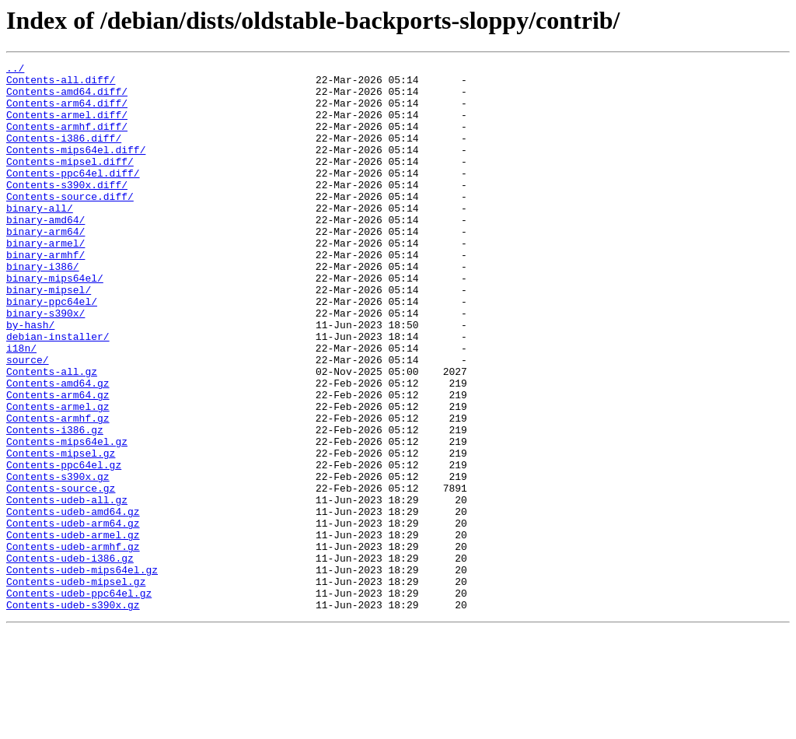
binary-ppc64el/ (51, 350)
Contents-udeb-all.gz (66, 588)
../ (15, 70)
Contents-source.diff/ (70, 224)
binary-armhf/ (45, 294)
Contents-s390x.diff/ (66, 210)
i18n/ (21, 406)
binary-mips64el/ (54, 322)
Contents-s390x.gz (58, 560)
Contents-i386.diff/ (63, 154)
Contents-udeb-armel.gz (73, 630)
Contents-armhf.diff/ (66, 140)
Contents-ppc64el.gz (63, 546)
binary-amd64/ (45, 252)
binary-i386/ (42, 308)
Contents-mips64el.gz (66, 518)
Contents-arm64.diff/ (66, 112)
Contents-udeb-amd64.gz (73, 602)
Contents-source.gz (60, 574)
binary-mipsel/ (48, 336)
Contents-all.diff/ (60, 84)
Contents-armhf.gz (58, 490)
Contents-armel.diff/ (66, 126)
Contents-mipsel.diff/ (70, 182)
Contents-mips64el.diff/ (75, 168)
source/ (27, 420)
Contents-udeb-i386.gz (70, 658)
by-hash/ (30, 378)
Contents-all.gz (51, 434)
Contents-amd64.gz (58, 448)
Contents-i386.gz (54, 504)
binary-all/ (39, 238)
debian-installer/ (58, 392)
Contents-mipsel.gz (60, 532)
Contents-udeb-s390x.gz (73, 714)
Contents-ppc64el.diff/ (73, 196)
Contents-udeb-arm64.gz (73, 616)
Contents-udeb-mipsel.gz (75, 686)
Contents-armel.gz (58, 476)
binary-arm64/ (45, 266)
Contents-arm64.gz (58, 462)
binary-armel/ (45, 280)
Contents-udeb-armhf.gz (73, 644)
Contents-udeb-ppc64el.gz (79, 700)
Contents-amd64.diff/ (66, 98)
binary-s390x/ (45, 364)
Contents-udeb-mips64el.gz (82, 672)
